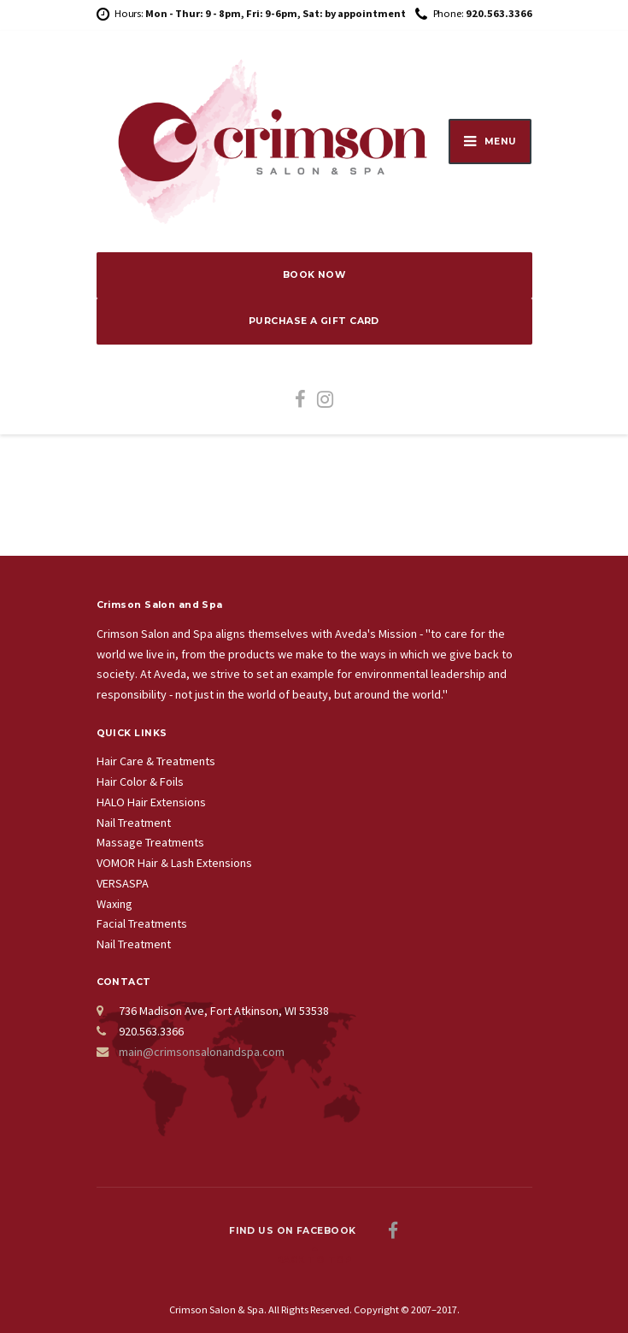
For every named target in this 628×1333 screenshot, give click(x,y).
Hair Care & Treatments (156, 761)
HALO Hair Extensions (151, 802)
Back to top (314, 1259)
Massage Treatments (150, 842)
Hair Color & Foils (140, 781)
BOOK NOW (314, 274)
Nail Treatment (134, 822)
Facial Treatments (142, 923)
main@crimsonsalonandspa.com (202, 1051)
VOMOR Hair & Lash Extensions (174, 862)
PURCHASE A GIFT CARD (314, 321)
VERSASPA (123, 883)
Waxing (114, 903)
